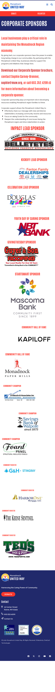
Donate (13, 13)
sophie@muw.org (11, 82)
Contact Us (8, 618)
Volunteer (41, 13)
